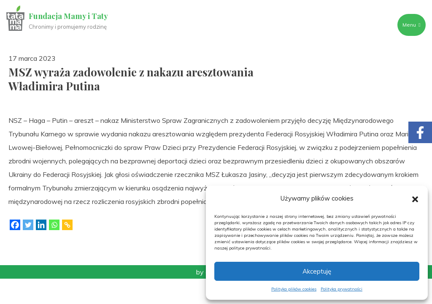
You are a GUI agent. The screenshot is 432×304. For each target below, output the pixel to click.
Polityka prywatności (341, 289)
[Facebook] (15, 225)
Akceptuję (316, 271)
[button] (415, 198)
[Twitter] (28, 225)
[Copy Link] (67, 225)
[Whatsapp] (54, 225)
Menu (411, 25)
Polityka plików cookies (293, 289)
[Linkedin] (41, 225)
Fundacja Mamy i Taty (68, 16)
